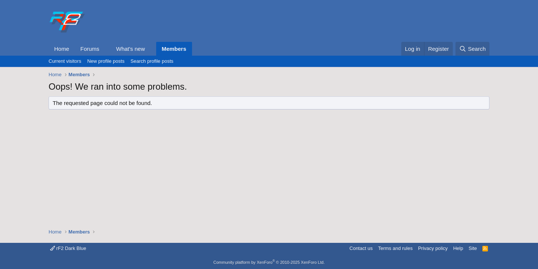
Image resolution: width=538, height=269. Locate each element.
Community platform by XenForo (269, 262)
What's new (130, 49)
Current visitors (65, 61)
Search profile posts (151, 61)
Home (61, 49)
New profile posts (105, 61)
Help (458, 248)
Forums (89, 49)
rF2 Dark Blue (68, 248)
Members (174, 49)
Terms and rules (395, 248)
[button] (105, 49)
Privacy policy (433, 248)
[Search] (472, 49)
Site (473, 248)
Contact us (360, 248)
